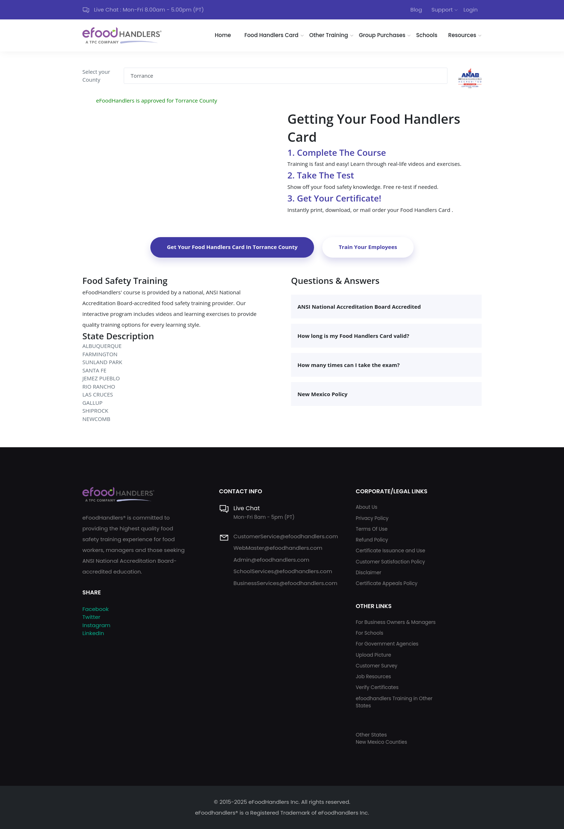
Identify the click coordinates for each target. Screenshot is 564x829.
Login (470, 9)
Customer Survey (376, 665)
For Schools (369, 633)
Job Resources (373, 676)
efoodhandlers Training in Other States (394, 702)
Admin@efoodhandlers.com (271, 559)
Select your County (96, 75)
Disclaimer (368, 572)
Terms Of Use (371, 529)
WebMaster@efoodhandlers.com (277, 548)
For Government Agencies (387, 643)
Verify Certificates (377, 687)
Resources (462, 35)
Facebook (95, 609)
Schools (426, 35)
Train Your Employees (368, 246)
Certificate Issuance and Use (390, 550)
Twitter (91, 617)
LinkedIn (93, 633)
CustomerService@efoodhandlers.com (285, 536)
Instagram (96, 625)
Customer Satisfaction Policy (390, 561)
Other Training (328, 35)
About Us (366, 507)
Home (223, 35)
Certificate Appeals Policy (387, 583)
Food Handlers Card (272, 35)
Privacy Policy (372, 518)
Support (441, 9)
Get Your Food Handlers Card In (232, 246)
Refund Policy (372, 539)
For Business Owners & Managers (396, 622)
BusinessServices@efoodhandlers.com (285, 583)
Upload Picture (373, 655)
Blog (416, 9)
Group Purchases (382, 35)
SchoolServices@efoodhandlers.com (282, 571)
